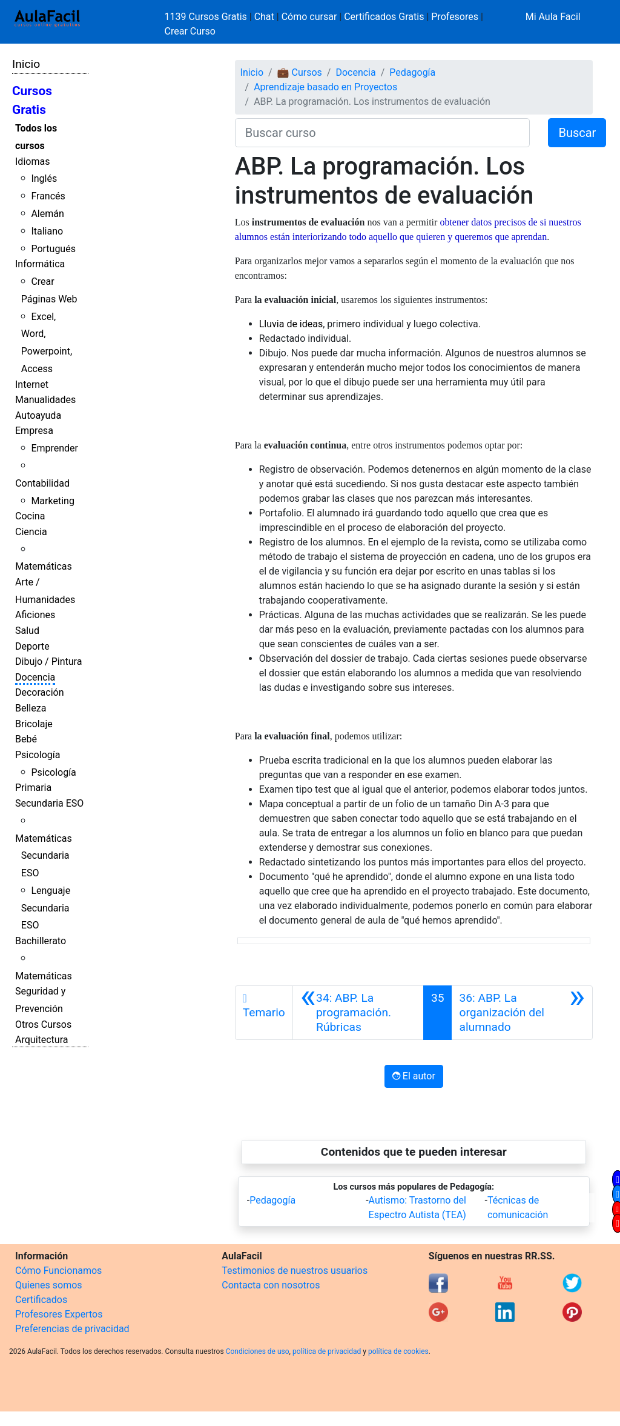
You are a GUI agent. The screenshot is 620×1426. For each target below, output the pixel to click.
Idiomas (32, 161)
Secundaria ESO (49, 803)
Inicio (26, 64)
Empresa (34, 430)
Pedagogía (412, 72)
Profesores (454, 16)
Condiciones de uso (257, 1351)
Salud (27, 630)
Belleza (30, 708)
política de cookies (398, 1351)
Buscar (577, 132)
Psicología (37, 755)
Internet (31, 384)
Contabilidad (42, 483)
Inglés (44, 178)
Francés (48, 196)
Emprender (54, 448)
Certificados (41, 1299)
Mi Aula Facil (553, 16)
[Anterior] (358, 1012)
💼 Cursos (299, 72)
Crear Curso (190, 31)
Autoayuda (38, 415)
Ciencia (31, 532)
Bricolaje (34, 724)
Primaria (33, 787)
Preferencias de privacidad (72, 1328)
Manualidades (45, 399)
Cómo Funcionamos (58, 1270)
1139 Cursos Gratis (207, 16)
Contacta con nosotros (271, 1285)
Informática (40, 264)
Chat (264, 16)
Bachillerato (40, 941)
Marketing (52, 501)
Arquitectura (41, 1039)
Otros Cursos (43, 1024)
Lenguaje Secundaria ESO (45, 908)
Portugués (53, 249)
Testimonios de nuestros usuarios (295, 1270)
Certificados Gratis (384, 16)
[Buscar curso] (382, 132)
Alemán (47, 213)
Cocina (30, 516)
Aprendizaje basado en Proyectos (325, 87)
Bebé (26, 739)
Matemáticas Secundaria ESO (43, 856)
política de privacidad (326, 1351)
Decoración (39, 692)
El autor (413, 1076)
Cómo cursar (309, 16)
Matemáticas (43, 566)
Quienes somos (48, 1285)
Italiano (47, 231)
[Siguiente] (522, 1012)
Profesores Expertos (58, 1314)
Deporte (32, 646)
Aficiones (35, 615)
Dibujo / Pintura (48, 661)
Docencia (35, 677)
